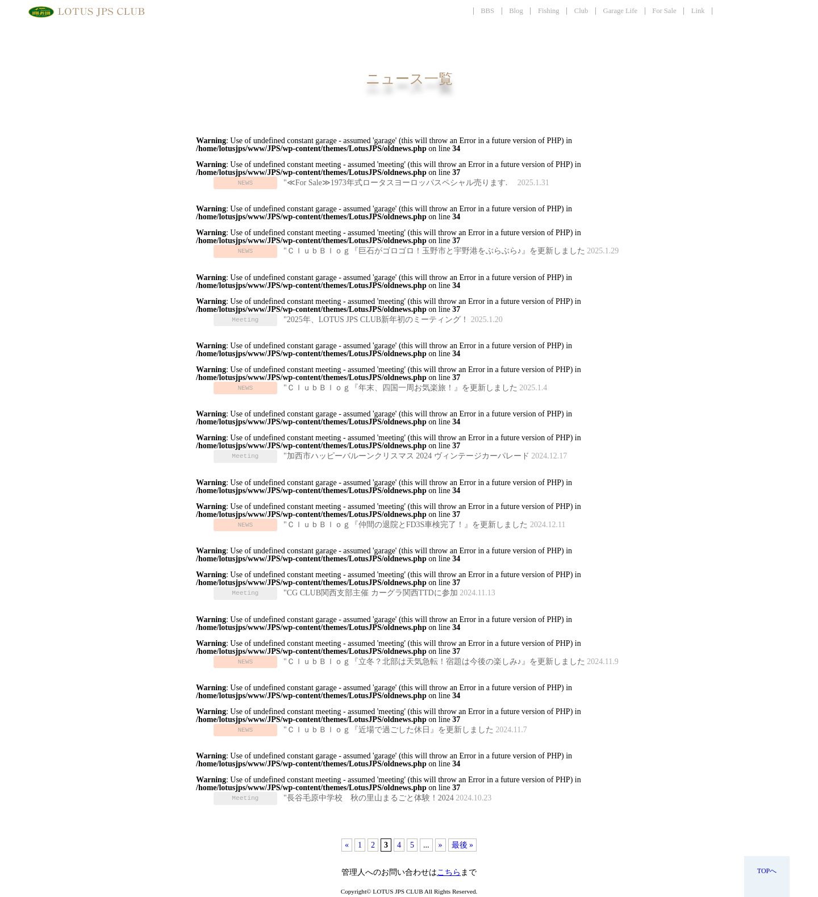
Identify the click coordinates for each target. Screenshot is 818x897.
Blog (516, 11)
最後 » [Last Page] (463, 845)
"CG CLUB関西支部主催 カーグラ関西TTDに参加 (370, 593)
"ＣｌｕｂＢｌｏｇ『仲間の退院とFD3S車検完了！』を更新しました (405, 524)
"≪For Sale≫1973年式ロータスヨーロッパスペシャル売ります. (399, 182)
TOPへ (767, 871)
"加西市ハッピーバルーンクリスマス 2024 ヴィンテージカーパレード (406, 456)
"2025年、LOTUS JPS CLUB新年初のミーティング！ (376, 319)
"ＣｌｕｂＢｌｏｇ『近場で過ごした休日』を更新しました (388, 729)
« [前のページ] (347, 845)
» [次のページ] (441, 845)
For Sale (664, 11)
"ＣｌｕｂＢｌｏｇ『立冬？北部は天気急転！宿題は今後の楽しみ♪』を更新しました (434, 661)
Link (698, 11)
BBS (487, 11)
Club (581, 11)
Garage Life (620, 11)
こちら (449, 872)
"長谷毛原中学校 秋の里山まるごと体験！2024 (368, 798)
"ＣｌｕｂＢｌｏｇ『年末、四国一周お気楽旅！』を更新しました (400, 387)
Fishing (549, 11)
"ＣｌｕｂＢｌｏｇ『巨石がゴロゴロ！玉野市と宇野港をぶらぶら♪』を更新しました (434, 251)
